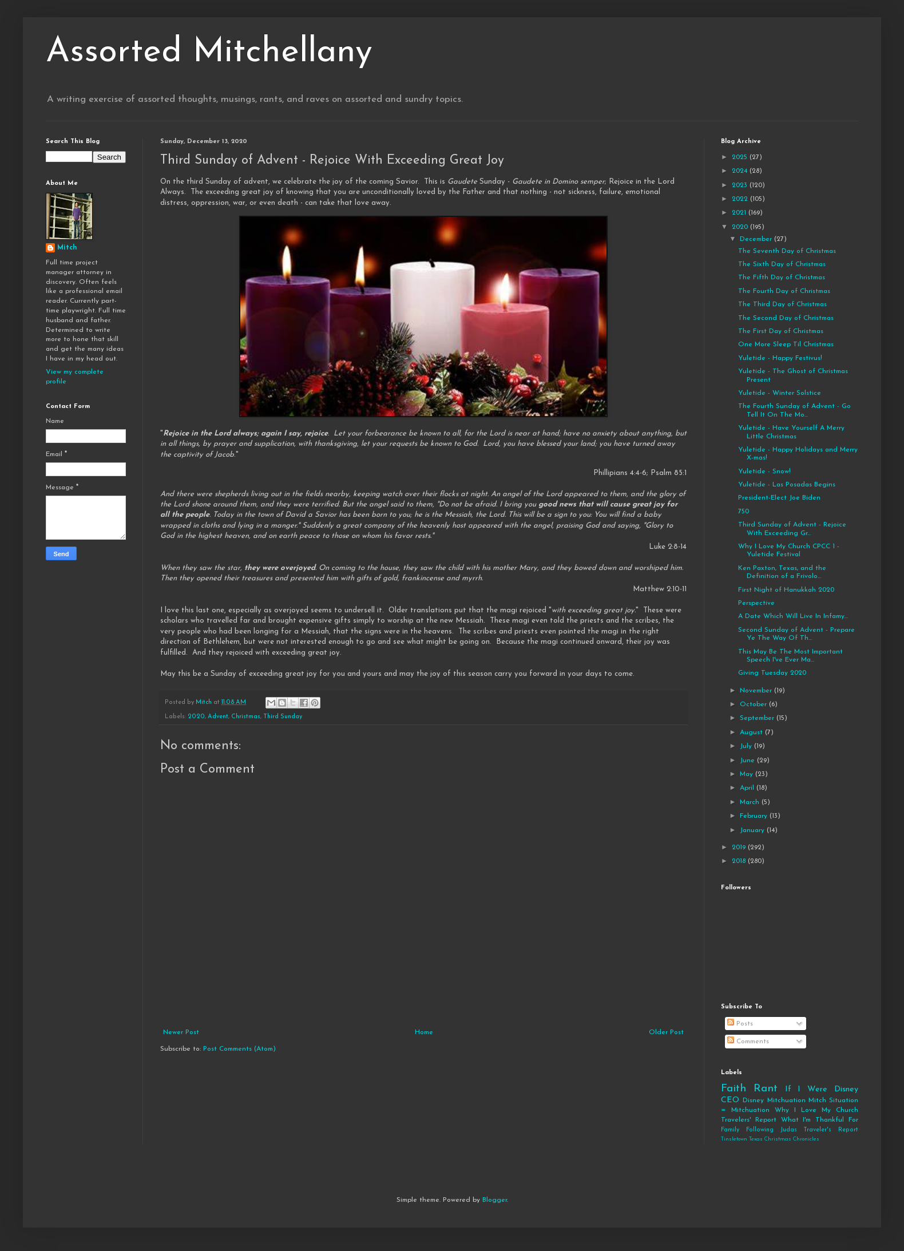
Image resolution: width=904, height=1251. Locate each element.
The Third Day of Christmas (782, 304)
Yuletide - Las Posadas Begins (786, 484)
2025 (741, 157)
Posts (740, 1023)
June (748, 760)
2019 (740, 847)
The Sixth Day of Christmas (782, 264)
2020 (196, 717)
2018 (740, 861)
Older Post (666, 1032)
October (754, 704)
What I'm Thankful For (819, 1120)
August (752, 732)
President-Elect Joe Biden (779, 497)
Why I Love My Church (816, 1110)
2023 (741, 185)
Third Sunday (282, 717)
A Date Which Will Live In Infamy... (793, 616)
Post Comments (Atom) (239, 1049)
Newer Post (181, 1032)
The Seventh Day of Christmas (787, 251)
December (757, 239)
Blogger (494, 1200)
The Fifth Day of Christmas (781, 277)
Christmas (245, 717)
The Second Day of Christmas (786, 318)
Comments (748, 1041)
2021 (740, 212)
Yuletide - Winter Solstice (779, 393)
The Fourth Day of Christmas (784, 291)
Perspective (756, 603)
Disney (753, 1100)
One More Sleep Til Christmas (786, 344)
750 (743, 511)
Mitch (67, 247)
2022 (741, 199)
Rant (766, 1088)
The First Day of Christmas (780, 331)
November (757, 690)
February (755, 816)
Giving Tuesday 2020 (772, 673)
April (748, 788)
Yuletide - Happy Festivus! (780, 358)
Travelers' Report (748, 1120)
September (758, 718)
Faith (733, 1088)
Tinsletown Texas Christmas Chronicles (770, 1139)
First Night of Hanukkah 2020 (786, 590)
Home (424, 1032)
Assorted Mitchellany (209, 52)
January (753, 830)
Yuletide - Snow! (764, 471)
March (751, 802)
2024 (741, 171)
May (747, 774)
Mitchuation (786, 1100)
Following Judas (771, 1130)
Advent (218, 717)
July (747, 746)
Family (730, 1130)
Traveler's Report (830, 1130)
